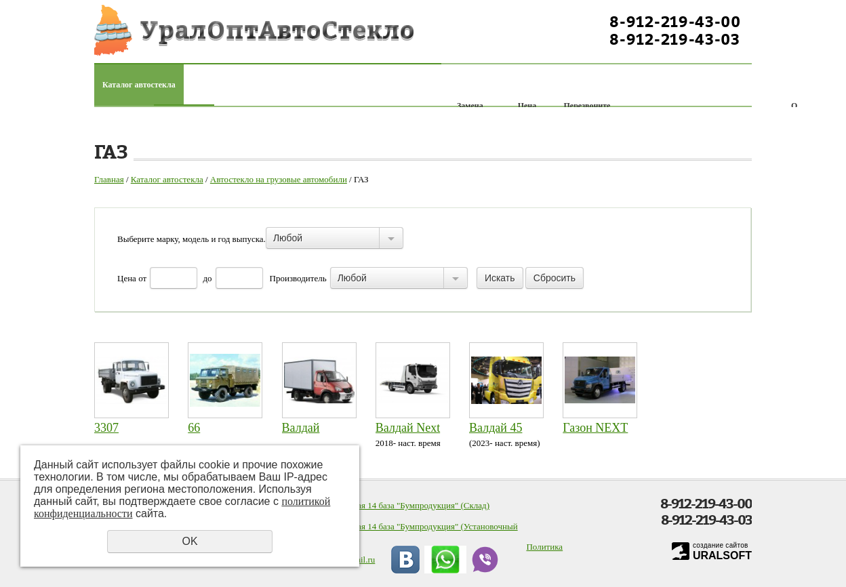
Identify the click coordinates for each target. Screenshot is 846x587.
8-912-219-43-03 (674, 39)
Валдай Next (408, 427)
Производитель (298, 278)
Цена (126, 278)
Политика (544, 547)
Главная (109, 179)
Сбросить (554, 277)
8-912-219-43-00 (675, 22)
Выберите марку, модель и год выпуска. (191, 239)
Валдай (301, 427)
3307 (106, 427)
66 (194, 427)
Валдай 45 (495, 427)
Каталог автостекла (139, 84)
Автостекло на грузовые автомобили (278, 179)
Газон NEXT (595, 427)
